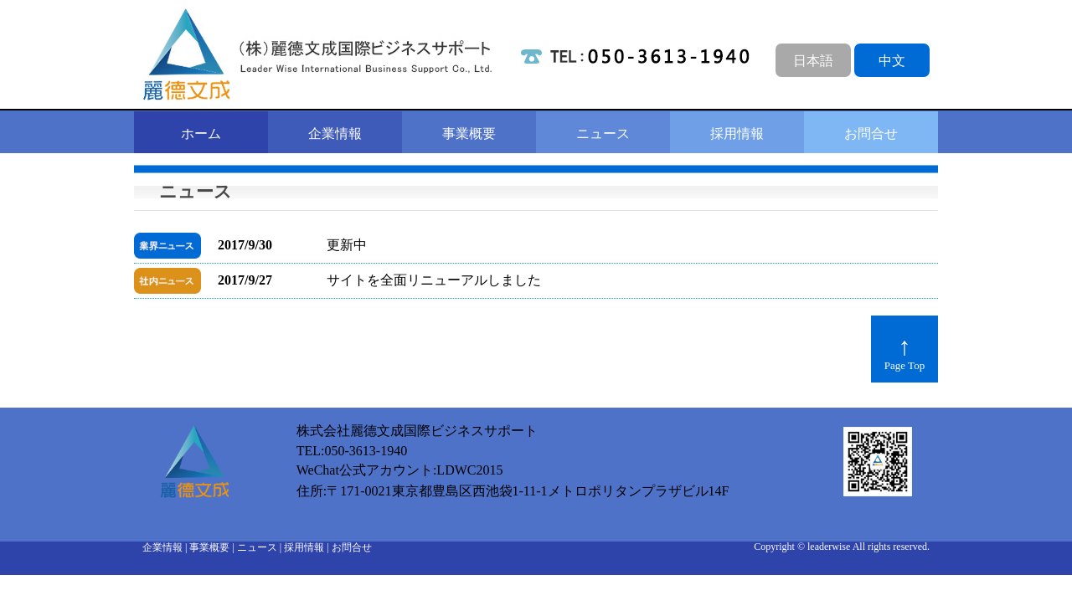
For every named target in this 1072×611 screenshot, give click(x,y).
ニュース (603, 133)
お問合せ (871, 133)
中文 (892, 61)
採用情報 (737, 133)
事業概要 (469, 133)
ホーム (201, 133)
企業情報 (335, 133)
